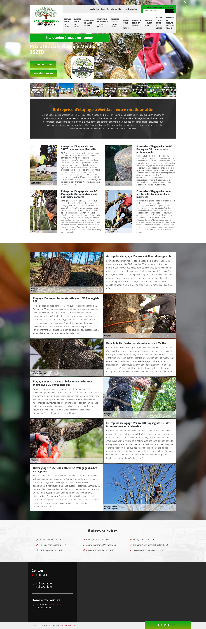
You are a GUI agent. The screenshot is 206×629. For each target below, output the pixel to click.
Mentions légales (69, 625)
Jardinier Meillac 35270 (51, 539)
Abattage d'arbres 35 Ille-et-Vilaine (115, 23)
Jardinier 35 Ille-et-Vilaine (149, 23)
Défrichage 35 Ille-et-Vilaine (89, 23)
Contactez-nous (43, 64)
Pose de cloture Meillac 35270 (100, 550)
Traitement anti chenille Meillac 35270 (150, 545)
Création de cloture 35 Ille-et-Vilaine (170, 23)
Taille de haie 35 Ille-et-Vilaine (126, 23)
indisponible (97, 9)
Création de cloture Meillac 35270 (148, 550)
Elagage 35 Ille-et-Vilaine (77, 23)
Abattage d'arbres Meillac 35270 (101, 545)
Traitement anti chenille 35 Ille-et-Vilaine (102, 23)
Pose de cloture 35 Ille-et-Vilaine (159, 23)
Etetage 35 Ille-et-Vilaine (67, 23)
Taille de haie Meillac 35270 (53, 545)
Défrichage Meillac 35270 (51, 550)
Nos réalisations (43, 73)
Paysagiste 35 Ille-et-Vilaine (136, 23)
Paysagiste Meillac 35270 (98, 539)
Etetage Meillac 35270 (143, 539)
